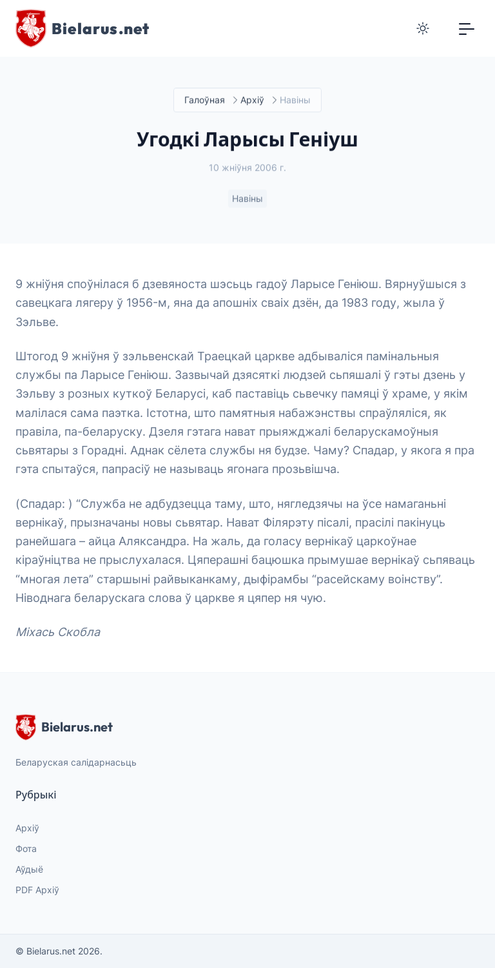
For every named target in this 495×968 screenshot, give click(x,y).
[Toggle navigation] (467, 28)
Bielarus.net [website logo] (64, 727)
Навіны (247, 198)
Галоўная (204, 100)
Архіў (252, 100)
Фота (26, 848)
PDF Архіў (37, 889)
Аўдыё (29, 869)
